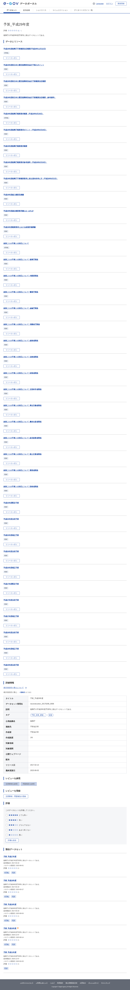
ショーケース (41, 10)
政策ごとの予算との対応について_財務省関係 (20, 373)
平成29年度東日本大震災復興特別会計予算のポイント (23, 65)
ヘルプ (52, 983)
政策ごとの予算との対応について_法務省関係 (20, 357)
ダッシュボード (93, 983)
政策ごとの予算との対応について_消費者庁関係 (21, 324)
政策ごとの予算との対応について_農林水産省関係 (22, 422)
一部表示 (22, 692)
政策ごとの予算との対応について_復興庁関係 (20, 259)
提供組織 (26, 10)
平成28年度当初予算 (11, 632)
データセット (12, 10)
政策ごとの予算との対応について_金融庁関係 (20, 308)
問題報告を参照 (29, 784)
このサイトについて (26, 983)
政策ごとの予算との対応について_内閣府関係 (20, 276)
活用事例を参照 (12, 784)
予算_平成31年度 (9, 952)
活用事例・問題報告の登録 (16, 796)
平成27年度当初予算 (11, 600)
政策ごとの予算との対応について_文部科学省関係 (22, 389)
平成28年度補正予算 (11, 649)
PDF (13, 872)
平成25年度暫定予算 (11, 503)
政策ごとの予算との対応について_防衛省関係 (20, 486)
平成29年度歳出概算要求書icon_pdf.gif (18, 211)
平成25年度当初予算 (11, 519)
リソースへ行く (12, 58)
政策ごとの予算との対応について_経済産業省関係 (22, 438)
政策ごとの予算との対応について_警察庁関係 (20, 292)
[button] (98, 3)
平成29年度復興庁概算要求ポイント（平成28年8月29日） (25, 130)
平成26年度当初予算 (11, 551)
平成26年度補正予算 (11, 568)
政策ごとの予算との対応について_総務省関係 (20, 341)
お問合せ (83, 983)
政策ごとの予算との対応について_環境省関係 (20, 470)
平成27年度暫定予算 (11, 584)
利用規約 (60, 983)
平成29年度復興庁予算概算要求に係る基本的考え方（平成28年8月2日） (30, 178)
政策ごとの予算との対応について (16, 243)
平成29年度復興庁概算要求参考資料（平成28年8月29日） (25, 162)
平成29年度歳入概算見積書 (13, 195)
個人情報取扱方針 (71, 983)
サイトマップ (105, 983)
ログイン (109, 3)
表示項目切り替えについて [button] (15, 688)
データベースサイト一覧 (83, 10)
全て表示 (28, 692)
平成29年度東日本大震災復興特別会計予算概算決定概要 (24, 81)
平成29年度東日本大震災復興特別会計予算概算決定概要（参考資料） (29, 97)
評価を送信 (12, 840)
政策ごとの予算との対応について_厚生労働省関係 (22, 405)
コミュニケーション (60, 10)
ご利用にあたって (42, 983)
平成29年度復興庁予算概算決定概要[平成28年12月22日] (24, 49)
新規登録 (121, 3)
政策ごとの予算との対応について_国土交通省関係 (22, 454)
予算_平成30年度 (9, 928)
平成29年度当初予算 (11, 665)
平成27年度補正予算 (11, 616)
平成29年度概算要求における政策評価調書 (19, 227)
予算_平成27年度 (9, 856)
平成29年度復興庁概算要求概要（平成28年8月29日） (23, 114)
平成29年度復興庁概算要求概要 (15, 146)
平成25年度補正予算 (11, 535)
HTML (6, 872)
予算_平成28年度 (9, 880)
